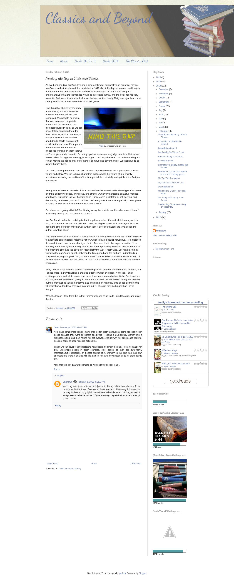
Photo (101, 146)
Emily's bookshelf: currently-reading (180, 302)
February (163, 131)
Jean (56, 327)
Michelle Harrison (171, 353)
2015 (158, 77)
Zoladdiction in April (167, 148)
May (161, 118)
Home (49, 61)
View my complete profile (164, 235)
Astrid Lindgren (170, 366)
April (161, 122)
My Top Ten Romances (169, 178)
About (64, 61)
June (161, 114)
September (164, 102)
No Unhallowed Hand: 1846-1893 (177, 337)
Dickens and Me (165, 186)
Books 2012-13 (85, 61)
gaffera (122, 573)
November (164, 93)
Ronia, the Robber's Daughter (175, 363)
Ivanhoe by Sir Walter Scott (171, 152)
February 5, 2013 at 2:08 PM (91, 382)
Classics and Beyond (99, 17)
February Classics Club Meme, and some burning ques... (172, 172)
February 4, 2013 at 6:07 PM (73, 327)
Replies (60, 376)
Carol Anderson (170, 329)
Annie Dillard (169, 310)
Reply (57, 369)
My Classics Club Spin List (170, 182)
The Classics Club (137, 61)
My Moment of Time (164, 249)
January (163, 212)
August (162, 106)
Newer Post (52, 463)
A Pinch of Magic (169, 350)
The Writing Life (168, 307)
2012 (158, 217)
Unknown (67, 382)
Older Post (136, 463)
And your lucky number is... (171, 156)
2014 (158, 81)
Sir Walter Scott (165, 160)
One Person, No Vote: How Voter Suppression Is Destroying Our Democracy (177, 323)
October (163, 97)
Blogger (142, 573)
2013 (158, 86)
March (162, 127)
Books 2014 (110, 61)
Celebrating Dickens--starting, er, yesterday (172, 205)
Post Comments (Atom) (70, 468)
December (164, 89)
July (161, 110)
